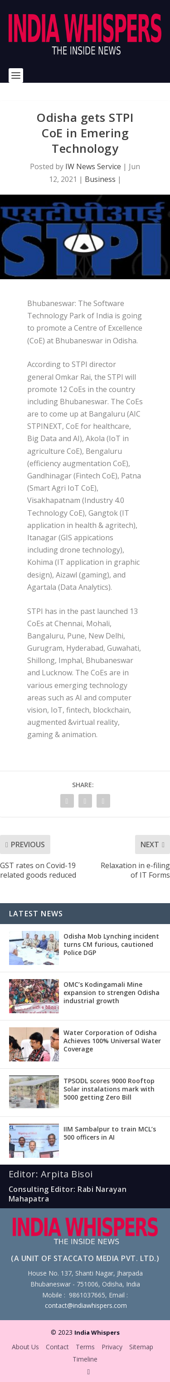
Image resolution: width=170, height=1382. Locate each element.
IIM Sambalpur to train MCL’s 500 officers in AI (109, 1133)
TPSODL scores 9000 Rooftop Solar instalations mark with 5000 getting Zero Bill (109, 1088)
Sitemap (141, 1346)
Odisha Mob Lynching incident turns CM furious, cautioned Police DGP (111, 944)
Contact (57, 1346)
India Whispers (97, 1332)
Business (100, 179)
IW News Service (93, 166)
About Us (25, 1346)
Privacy (112, 1346)
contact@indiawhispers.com (86, 1305)
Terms (85, 1346)
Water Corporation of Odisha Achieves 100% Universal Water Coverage (112, 1040)
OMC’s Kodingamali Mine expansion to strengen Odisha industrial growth (111, 992)
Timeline (85, 1359)
